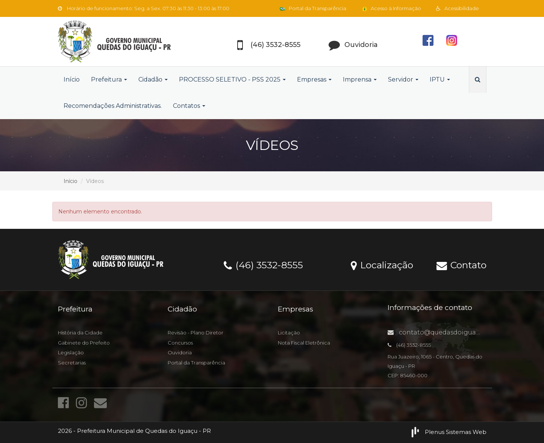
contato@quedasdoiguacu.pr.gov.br (450, 332)
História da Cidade (80, 333)
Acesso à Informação (391, 8)
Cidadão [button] (153, 79)
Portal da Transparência (312, 8)
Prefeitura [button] (109, 79)
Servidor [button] (403, 79)
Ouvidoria (180, 352)
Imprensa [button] (360, 79)
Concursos (180, 343)
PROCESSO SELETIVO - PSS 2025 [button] (232, 79)
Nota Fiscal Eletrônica (304, 343)
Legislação (71, 352)
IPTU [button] (440, 79)
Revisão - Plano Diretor (195, 333)
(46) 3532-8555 (263, 264)
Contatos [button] (189, 105)
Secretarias (72, 363)
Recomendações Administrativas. (113, 105)
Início (72, 79)
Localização (382, 264)
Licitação (289, 333)
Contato (461, 264)
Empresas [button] (314, 79)
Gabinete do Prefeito (84, 343)
